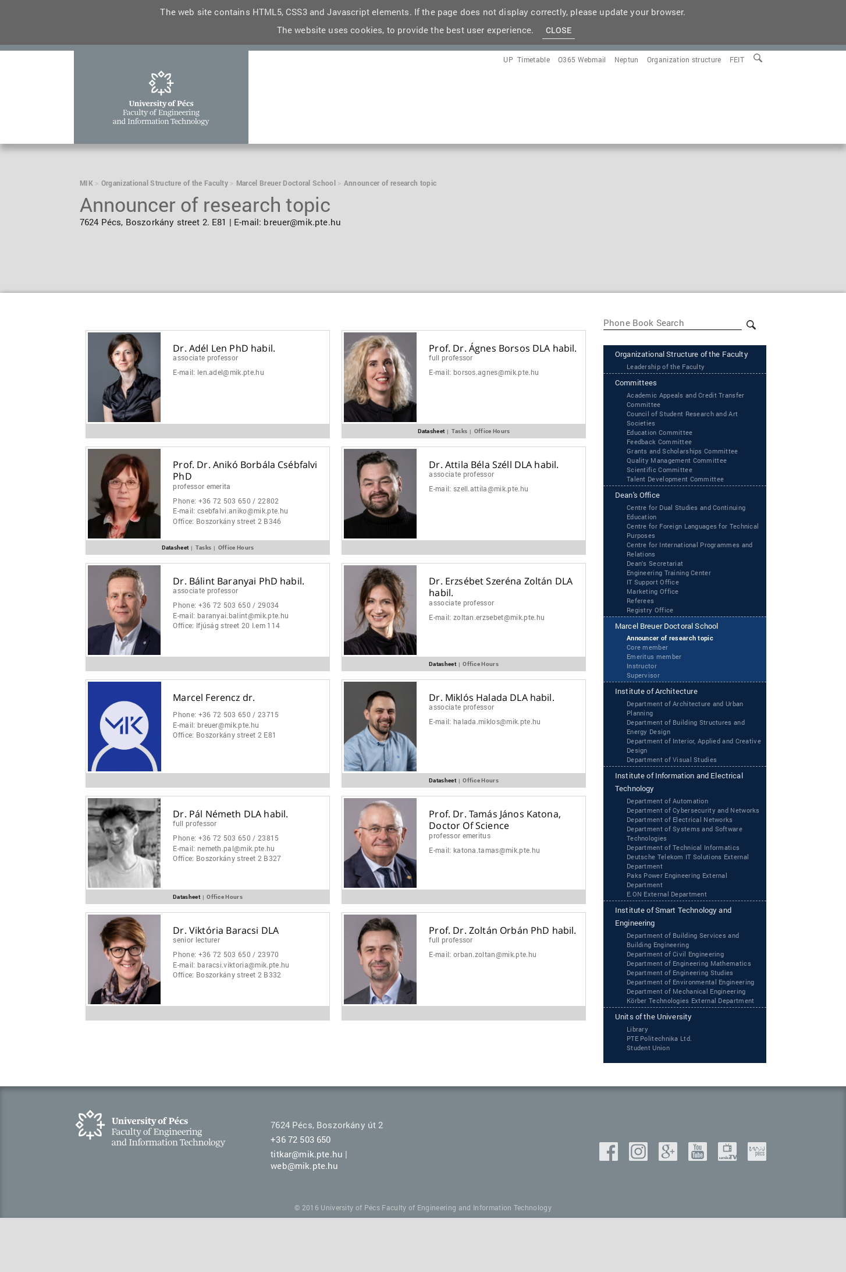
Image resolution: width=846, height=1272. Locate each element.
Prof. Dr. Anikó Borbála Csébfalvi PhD (245, 471)
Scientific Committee (660, 485)
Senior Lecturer (196, 939)
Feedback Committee (661, 457)
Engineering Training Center (673, 589)
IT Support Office (654, 599)
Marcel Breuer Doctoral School (677, 644)
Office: (227, 521)
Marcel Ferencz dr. (214, 698)
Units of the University (660, 1070)
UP (508, 59)
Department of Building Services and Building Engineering (687, 974)
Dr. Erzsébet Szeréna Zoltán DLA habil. (501, 587)
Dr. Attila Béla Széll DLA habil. (494, 465)
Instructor (643, 684)
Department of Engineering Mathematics (693, 997)
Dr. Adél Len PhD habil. (224, 348)
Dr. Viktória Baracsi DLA (226, 930)
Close (559, 30)
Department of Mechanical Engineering (691, 1034)
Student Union (650, 1101)
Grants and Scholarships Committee (686, 467)
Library (638, 1082)
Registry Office (651, 627)
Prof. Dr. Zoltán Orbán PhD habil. (502, 930)
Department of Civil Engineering (679, 988)
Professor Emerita (201, 486)
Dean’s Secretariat (656, 580)
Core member (648, 666)
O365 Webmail (582, 59)
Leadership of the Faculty (668, 381)
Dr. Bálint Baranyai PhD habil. (238, 581)
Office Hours (492, 430)
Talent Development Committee (678, 494)
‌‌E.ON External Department (670, 925)
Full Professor (450, 357)
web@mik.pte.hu (304, 1219)
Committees (639, 399)
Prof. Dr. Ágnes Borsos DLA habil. (503, 348)
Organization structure (684, 59)
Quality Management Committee (680, 476)
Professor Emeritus (459, 835)
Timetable (533, 59)
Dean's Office (641, 512)
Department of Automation (671, 823)
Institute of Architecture (663, 711)
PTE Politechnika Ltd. (662, 1092)
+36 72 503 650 (300, 1193)
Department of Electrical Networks (683, 851)
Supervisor (644, 694)
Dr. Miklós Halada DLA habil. (491, 698)
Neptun (626, 59)
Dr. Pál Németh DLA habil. (230, 814)
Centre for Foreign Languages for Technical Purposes (681, 547)
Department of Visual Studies (675, 779)
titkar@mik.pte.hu (307, 1208)
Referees (641, 617)
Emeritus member (655, 675)
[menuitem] (737, 59)
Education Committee (662, 448)
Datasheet (431, 430)
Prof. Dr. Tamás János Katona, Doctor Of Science (495, 820)
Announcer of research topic (673, 656)
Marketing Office (654, 608)
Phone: (226, 501)
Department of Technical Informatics (687, 879)
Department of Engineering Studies (684, 1006)
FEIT (737, 59)
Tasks (460, 430)
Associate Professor (205, 357)
